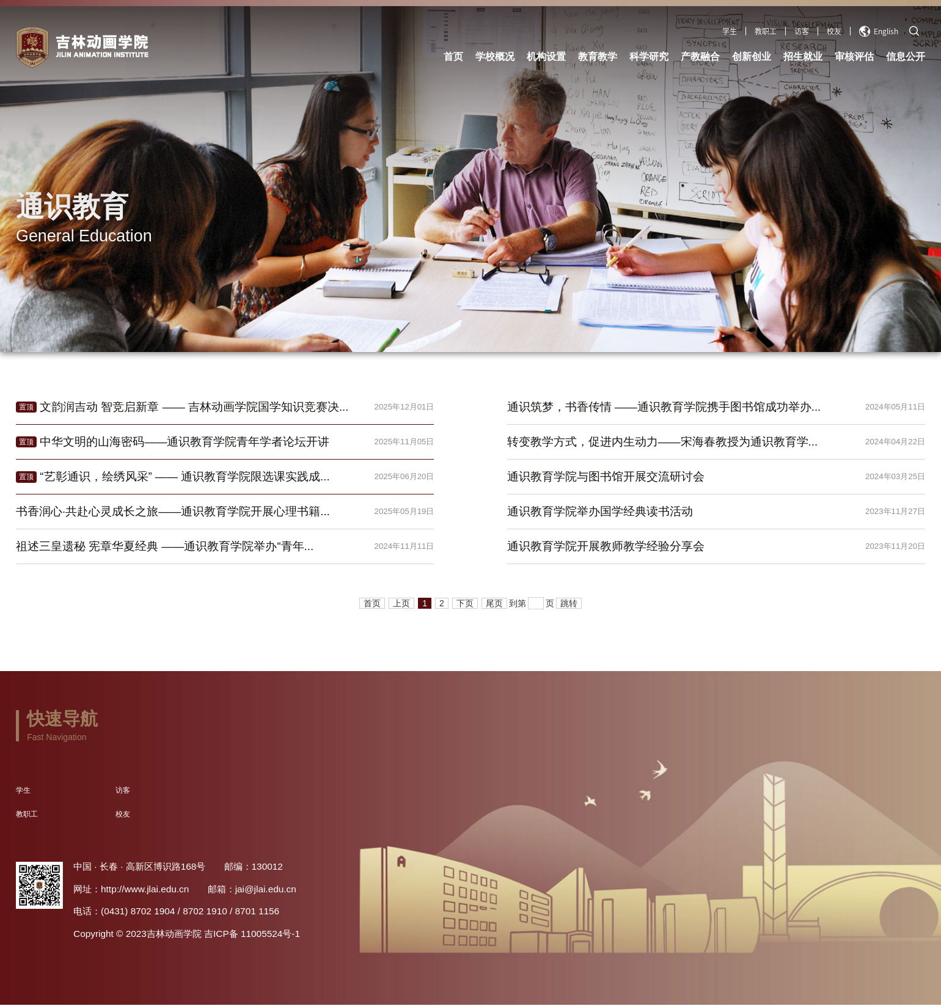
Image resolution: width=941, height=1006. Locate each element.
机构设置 (546, 56)
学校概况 (494, 56)
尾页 (494, 604)
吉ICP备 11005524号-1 (252, 935)
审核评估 (854, 56)
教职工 (766, 31)
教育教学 (597, 56)
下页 (465, 604)
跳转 (568, 604)
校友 (834, 31)
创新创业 (751, 56)
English (878, 31)
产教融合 (700, 56)
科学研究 (648, 56)
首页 (453, 56)
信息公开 (905, 56)
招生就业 (802, 56)
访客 (801, 31)
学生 (729, 31)
